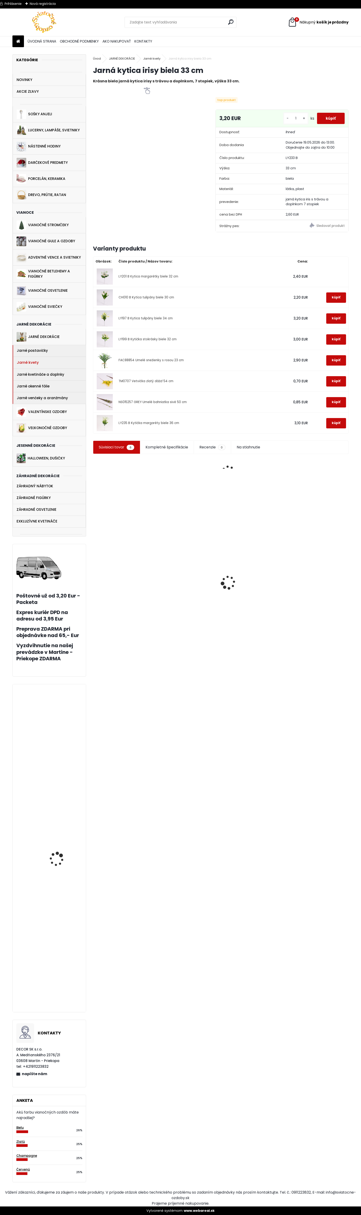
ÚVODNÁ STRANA (42, 41)
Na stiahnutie (248, 447)
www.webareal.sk (199, 1210)
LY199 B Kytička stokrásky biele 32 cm (148, 339)
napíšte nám (34, 1073)
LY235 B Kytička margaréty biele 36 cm (149, 423)
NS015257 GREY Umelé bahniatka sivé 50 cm (153, 402)
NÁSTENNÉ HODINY (39, 146)
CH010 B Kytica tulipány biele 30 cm (146, 297)
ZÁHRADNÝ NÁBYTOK (35, 486)
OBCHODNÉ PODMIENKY (79, 41)
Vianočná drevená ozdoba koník (184, 580)
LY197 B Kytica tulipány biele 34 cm (146, 318)
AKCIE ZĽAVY (28, 91)
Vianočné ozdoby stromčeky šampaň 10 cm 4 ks (61, 993)
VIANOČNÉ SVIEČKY (39, 307)
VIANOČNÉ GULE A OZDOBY (46, 241)
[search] (231, 22)
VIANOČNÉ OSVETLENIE (42, 290)
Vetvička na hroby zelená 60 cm (57, 783)
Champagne (26, 1156)
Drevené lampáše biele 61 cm (63, 904)
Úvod (97, 58)
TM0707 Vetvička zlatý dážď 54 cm (146, 381)
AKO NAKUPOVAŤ (116, 41)
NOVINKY (24, 79)
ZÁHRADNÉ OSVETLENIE (36, 509)
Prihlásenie (13, 3)
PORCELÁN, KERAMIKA (41, 179)
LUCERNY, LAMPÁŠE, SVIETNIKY (48, 130)
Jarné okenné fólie (33, 386)
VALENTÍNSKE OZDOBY (42, 412)
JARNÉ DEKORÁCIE (38, 337)
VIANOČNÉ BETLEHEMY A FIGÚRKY (43, 274)
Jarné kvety (28, 362)
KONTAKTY (143, 41)
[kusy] (295, 118)
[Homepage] (18, 41)
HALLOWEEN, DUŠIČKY (41, 458)
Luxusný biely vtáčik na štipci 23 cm (125, 611)
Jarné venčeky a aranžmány (42, 397)
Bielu (20, 1128)
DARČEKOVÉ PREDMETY (42, 162)
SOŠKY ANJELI (34, 114)
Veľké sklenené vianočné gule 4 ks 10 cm (316, 602)
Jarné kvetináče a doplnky (40, 374)
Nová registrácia (43, 3)
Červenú (23, 1169)
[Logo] (44, 22)
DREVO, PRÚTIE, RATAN (41, 195)
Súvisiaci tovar (116, 447)
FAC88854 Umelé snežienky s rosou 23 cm (151, 360)
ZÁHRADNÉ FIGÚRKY (34, 497)
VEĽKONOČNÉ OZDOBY (42, 428)
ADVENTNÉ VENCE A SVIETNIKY (49, 257)
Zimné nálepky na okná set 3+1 (251, 638)
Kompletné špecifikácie (167, 447)
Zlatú (20, 1142)
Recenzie (212, 447)
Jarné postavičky (32, 350)
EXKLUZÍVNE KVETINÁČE (37, 521)
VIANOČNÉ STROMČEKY (43, 225)
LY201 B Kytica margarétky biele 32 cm (148, 276)
